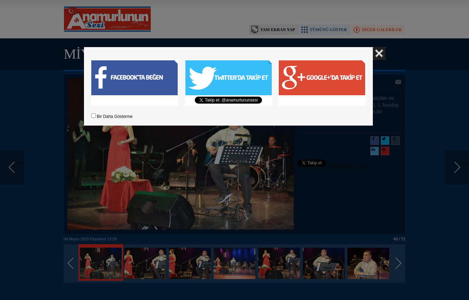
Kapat (379, 53)
